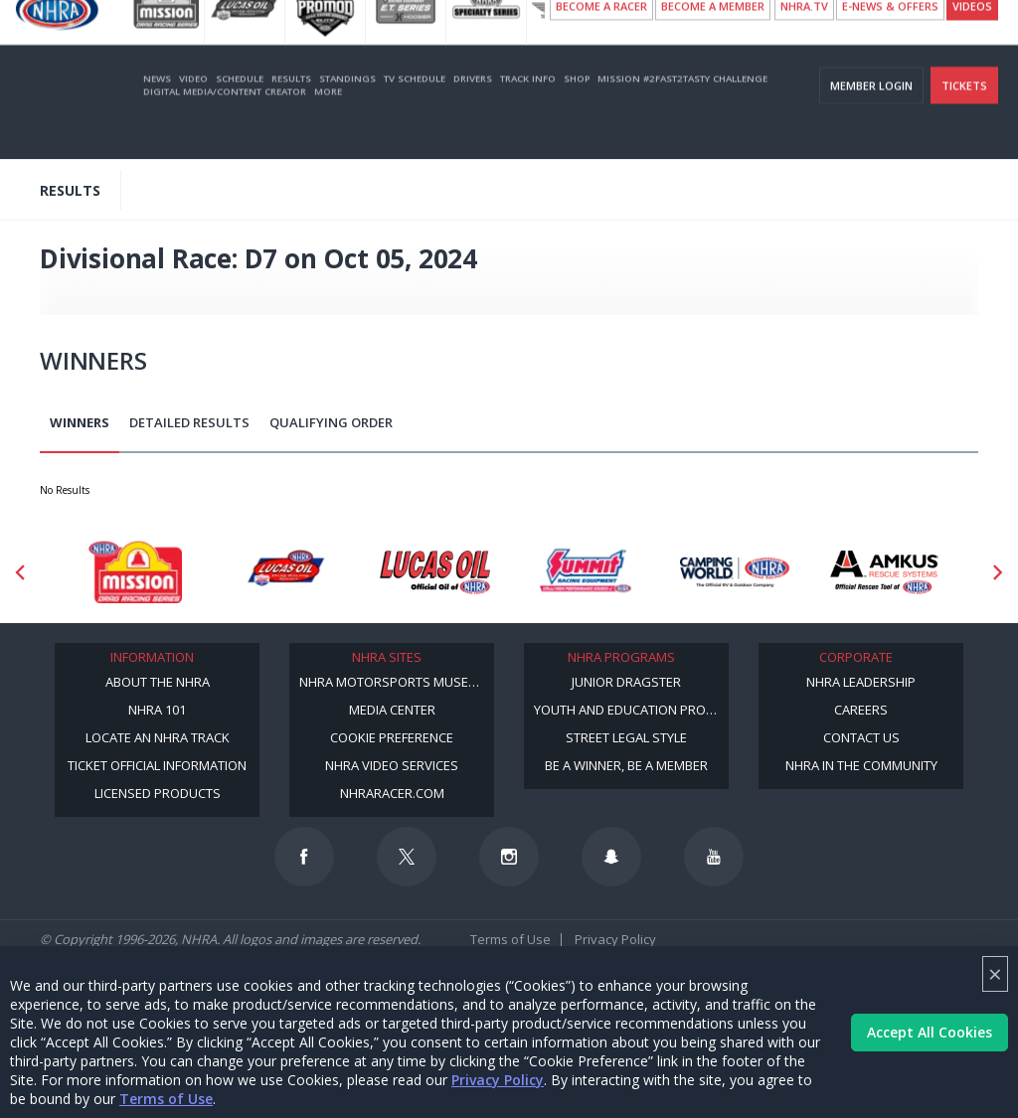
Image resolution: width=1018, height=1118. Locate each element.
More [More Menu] (328, 125)
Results (291, 112)
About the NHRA (157, 682)
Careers (861, 710)
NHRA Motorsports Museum (393, 682)
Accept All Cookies (929, 1032)
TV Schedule (414, 112)
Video (193, 112)
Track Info (528, 112)
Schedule (239, 112)
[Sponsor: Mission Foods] (135, 571)
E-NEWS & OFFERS (890, 40)
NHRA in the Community (861, 765)
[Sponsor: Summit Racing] (585, 571)
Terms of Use (166, 1098)
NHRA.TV (804, 40)
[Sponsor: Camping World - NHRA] (735, 571)
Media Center (392, 710)
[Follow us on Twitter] (406, 856)
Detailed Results (189, 422)
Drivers (472, 112)
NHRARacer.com (392, 793)
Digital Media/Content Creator (224, 125)
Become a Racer (601, 40)
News (157, 112)
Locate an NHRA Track (157, 737)
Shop (577, 112)
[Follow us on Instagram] (509, 856)
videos (972, 40)
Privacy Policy (497, 1079)
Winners (79, 422)
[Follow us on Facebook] (304, 856)
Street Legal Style (626, 737)
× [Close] (995, 973)
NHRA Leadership (861, 682)
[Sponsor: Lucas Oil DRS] (285, 571)
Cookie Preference (391, 737)
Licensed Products (157, 793)
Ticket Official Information (157, 765)
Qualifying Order (331, 422)
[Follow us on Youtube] (714, 856)
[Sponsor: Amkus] (885, 571)
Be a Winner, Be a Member (626, 765)
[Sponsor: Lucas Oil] (435, 571)
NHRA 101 (157, 710)
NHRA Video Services (391, 765)
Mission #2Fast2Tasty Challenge (682, 112)
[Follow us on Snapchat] (611, 856)
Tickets (964, 119)
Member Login (871, 119)
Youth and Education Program (631, 710)
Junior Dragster (626, 682)
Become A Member (712, 40)
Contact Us (861, 737)
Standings (347, 112)
